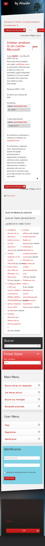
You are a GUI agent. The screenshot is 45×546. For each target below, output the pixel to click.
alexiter (15, 56)
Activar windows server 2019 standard (14, 307)
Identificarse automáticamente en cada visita (21, 472)
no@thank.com (22, 64)
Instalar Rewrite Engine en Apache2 (29, 240)
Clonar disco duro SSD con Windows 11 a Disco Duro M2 (13, 274)
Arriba (37, 178)
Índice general (8, 22)
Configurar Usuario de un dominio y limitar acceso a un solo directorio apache (14, 240)
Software (19, 22)
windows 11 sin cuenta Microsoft (18, 46)
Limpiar (9, 521)
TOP (24, 531)
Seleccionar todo (20, 106)
